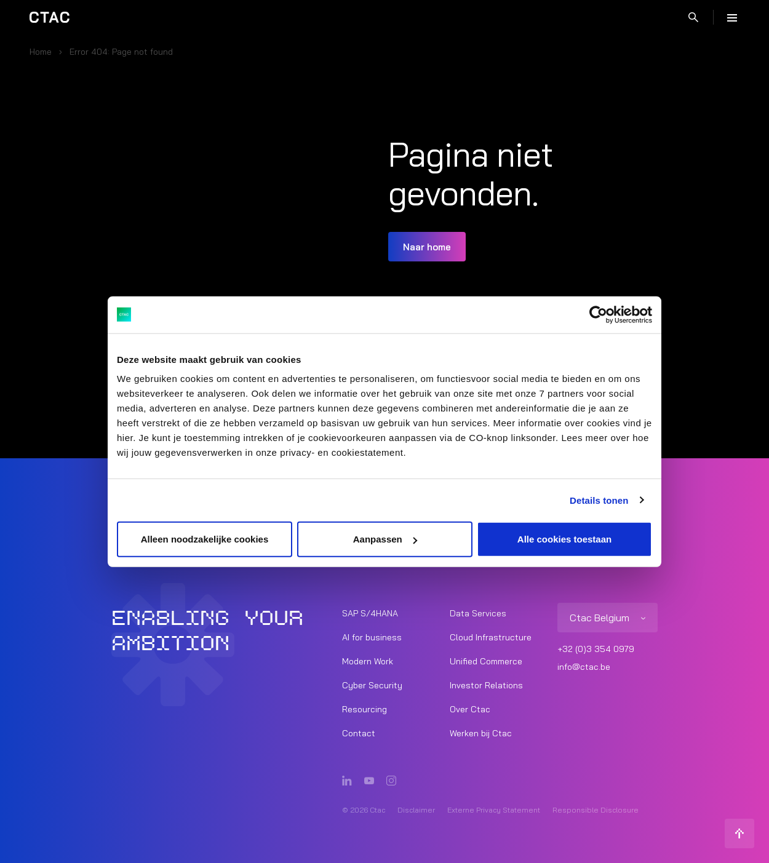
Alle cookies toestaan (564, 539)
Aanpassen (385, 539)
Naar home (427, 247)
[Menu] (732, 17)
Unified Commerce (486, 661)
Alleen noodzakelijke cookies (205, 539)
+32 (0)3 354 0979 (595, 648)
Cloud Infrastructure (491, 637)
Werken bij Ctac (481, 733)
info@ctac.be (583, 666)
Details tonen (599, 500)
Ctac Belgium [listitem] (599, 617)
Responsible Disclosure (595, 809)
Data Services (478, 613)
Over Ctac (470, 709)
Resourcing (364, 709)
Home (41, 51)
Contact (358, 733)
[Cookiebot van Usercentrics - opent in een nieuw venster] (598, 314)
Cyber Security (372, 685)
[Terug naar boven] (739, 833)
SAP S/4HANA (370, 613)
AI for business (372, 637)
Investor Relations (486, 685)
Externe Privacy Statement (493, 809)
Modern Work (367, 661)
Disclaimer (416, 809)
